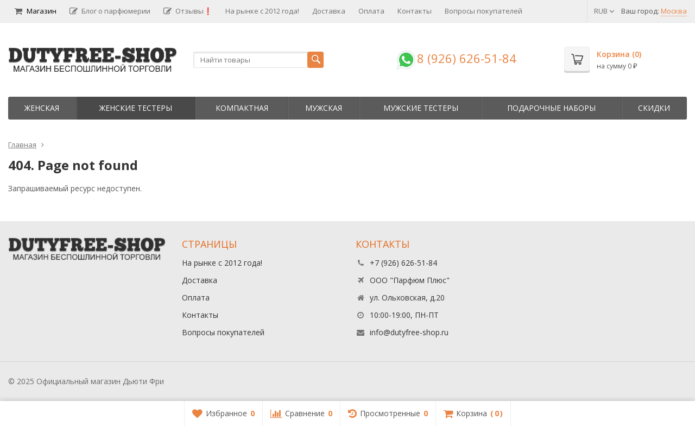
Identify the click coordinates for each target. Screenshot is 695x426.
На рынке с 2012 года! (262, 11)
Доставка (328, 11)
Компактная (242, 108)
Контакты (414, 11)
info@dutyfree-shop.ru (409, 332)
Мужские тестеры (420, 108)
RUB (604, 11)
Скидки (654, 108)
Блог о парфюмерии (110, 11)
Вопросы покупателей (483, 11)
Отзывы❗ (187, 11)
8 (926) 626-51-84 (466, 58)
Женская (41, 108)
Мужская (323, 108)
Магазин (35, 11)
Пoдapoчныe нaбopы (551, 108)
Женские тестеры (135, 108)
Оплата (371, 11)
